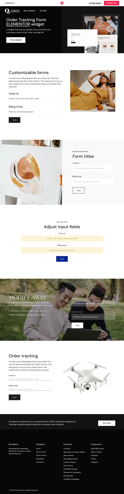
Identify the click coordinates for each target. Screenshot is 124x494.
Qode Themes (68, 455)
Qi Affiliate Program (70, 469)
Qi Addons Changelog (71, 479)
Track (14, 120)
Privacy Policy (41, 455)
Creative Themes (69, 462)
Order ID (14, 93)
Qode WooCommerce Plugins (74, 452)
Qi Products (9, 3)
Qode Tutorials (96, 452)
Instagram (94, 462)
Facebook (94, 455)
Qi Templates (68, 476)
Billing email (16, 106)
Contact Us (40, 462)
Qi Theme (66, 449)
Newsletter (40, 459)
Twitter (93, 459)
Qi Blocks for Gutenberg (72, 472)
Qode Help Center (97, 449)
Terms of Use (41, 452)
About (38, 449)
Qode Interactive (19, 490)
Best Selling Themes (70, 459)
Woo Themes (68, 466)
